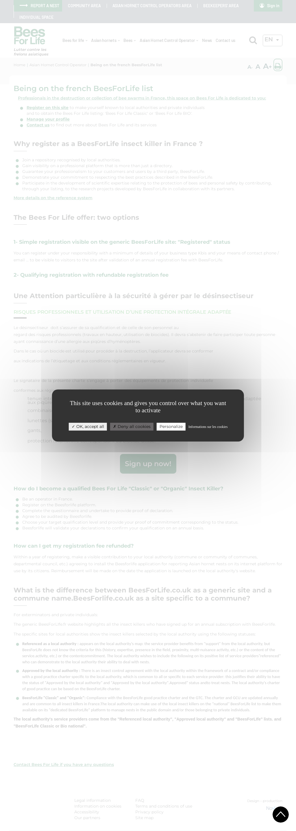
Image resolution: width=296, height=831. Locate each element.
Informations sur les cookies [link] (208, 427)
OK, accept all (88, 426)
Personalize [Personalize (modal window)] (171, 426)
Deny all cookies (132, 426)
